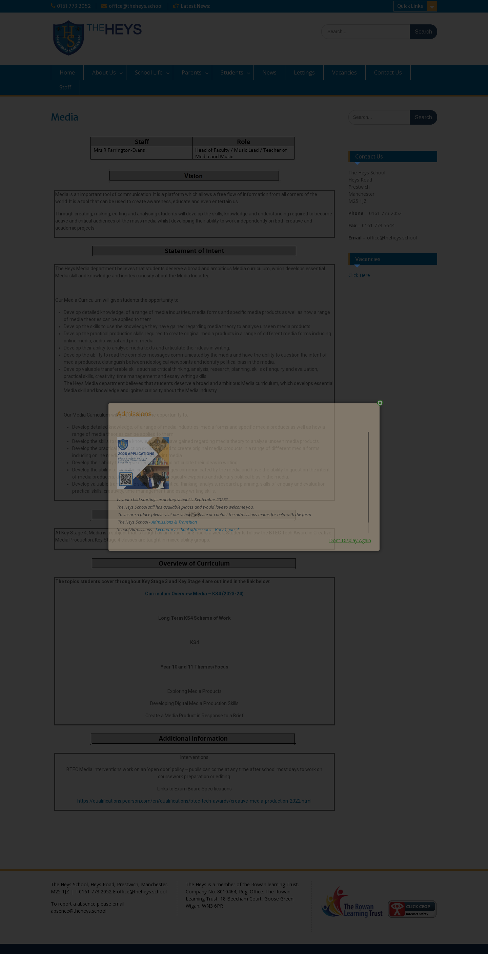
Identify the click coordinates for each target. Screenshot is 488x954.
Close (380, 403)
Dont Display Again (350, 540)
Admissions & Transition (174, 522)
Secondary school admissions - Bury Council (197, 529)
